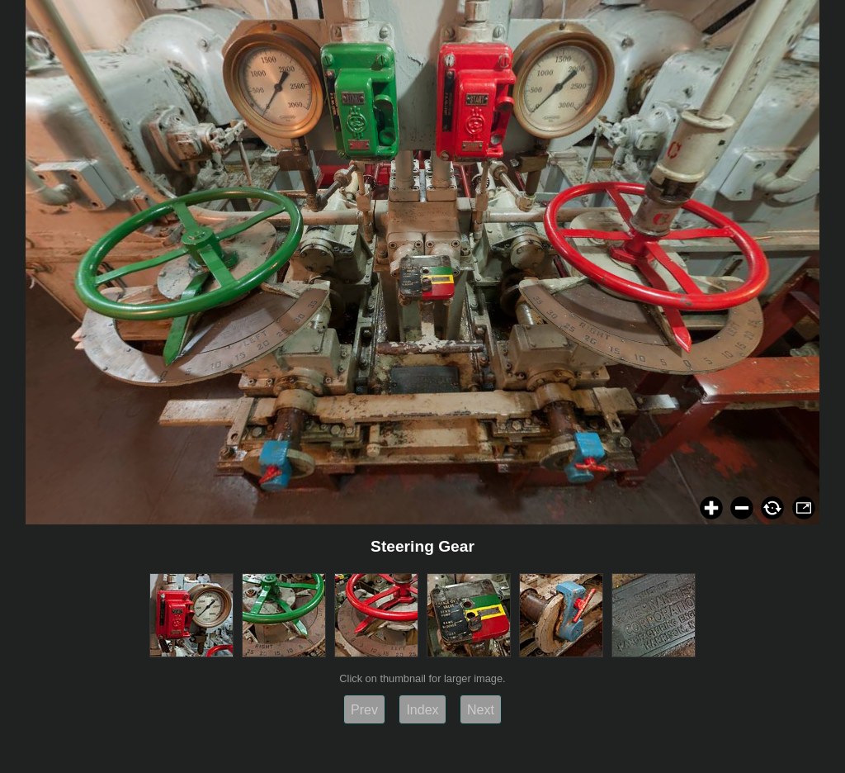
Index (422, 710)
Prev (364, 710)
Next (480, 710)
